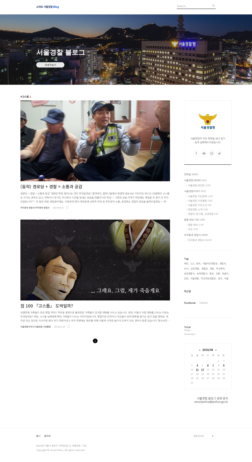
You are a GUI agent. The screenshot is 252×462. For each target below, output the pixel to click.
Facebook (190, 302)
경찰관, (204, 268)
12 (202, 369)
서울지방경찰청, (210, 263)
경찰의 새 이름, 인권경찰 (203, 214)
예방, (186, 263)
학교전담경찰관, (208, 278)
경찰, (212, 268)
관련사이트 (198, 436)
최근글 (187, 291)
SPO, (186, 268)
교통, (218, 273)
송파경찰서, (202, 273)
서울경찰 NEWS (195, 180)
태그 (38, 436)
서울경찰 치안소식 (200, 205)
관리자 (47, 436)
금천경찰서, (189, 273)
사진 (193, 229)
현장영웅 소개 (198, 209)
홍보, (211, 273)
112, (192, 263)
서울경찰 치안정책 (200, 196)
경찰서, (222, 263)
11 (197, 369)
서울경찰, (195, 278)
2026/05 (208, 350)
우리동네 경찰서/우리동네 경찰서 (34, 207)
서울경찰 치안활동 (200, 200)
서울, (226, 278)
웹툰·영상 (196, 224)
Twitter (203, 302)
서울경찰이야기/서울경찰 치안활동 (35, 326)
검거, (220, 278)
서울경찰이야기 (195, 191)
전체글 (191, 174)
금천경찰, (195, 268)
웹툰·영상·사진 (194, 219)
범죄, (198, 263)
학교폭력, (220, 268)
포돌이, (225, 273)
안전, (186, 278)
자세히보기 (50, 65)
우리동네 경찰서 (196, 235)
